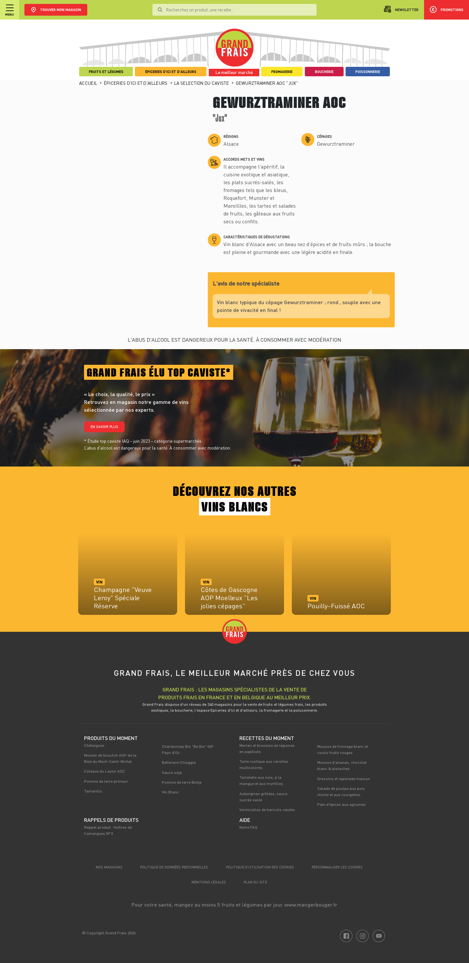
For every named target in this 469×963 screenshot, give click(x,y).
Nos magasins (109, 867)
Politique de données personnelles (174, 867)
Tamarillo (93, 790)
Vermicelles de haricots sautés (267, 809)
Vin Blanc (170, 791)
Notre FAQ (248, 827)
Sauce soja (172, 772)
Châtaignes (94, 745)
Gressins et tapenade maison (343, 778)
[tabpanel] (127, 577)
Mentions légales (209, 882)
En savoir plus (104, 426)
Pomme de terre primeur (106, 781)
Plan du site (255, 882)
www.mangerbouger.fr (310, 904)
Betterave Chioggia (179, 762)
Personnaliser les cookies (337, 867)
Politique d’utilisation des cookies (260, 867)
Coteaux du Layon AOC (104, 771)
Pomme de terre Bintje (182, 782)
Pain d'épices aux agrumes (341, 804)
